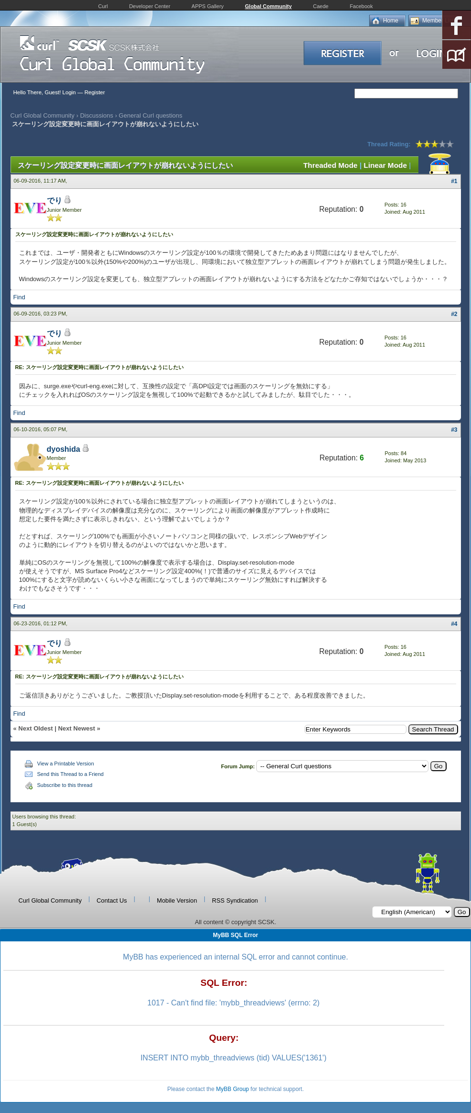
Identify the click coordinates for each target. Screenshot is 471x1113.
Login (69, 92)
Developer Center (149, 6)
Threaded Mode (330, 165)
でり (54, 200)
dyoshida (63, 449)
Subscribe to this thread (65, 785)
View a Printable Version (65, 763)
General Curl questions (150, 115)
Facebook (361, 6)
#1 (454, 181)
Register (94, 92)
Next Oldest (35, 728)
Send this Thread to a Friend (70, 774)
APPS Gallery (208, 6)
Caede (321, 6)
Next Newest (76, 728)
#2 (454, 314)
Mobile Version (177, 900)
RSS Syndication (235, 900)
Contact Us (112, 900)
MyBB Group (232, 1089)
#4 (454, 624)
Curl (103, 6)
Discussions (96, 115)
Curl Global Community (43, 115)
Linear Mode (385, 165)
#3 (454, 429)
